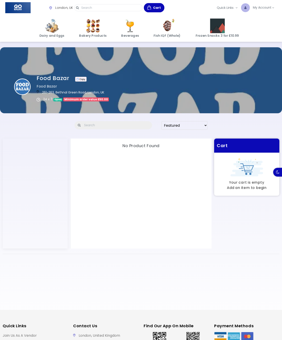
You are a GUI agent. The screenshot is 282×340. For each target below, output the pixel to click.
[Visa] (220, 336)
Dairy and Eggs (52, 28)
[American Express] (234, 336)
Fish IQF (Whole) (167, 28)
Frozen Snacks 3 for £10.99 (217, 28)
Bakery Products (93, 28)
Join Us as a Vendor (20, 335)
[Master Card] (247, 336)
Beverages (130, 28)
